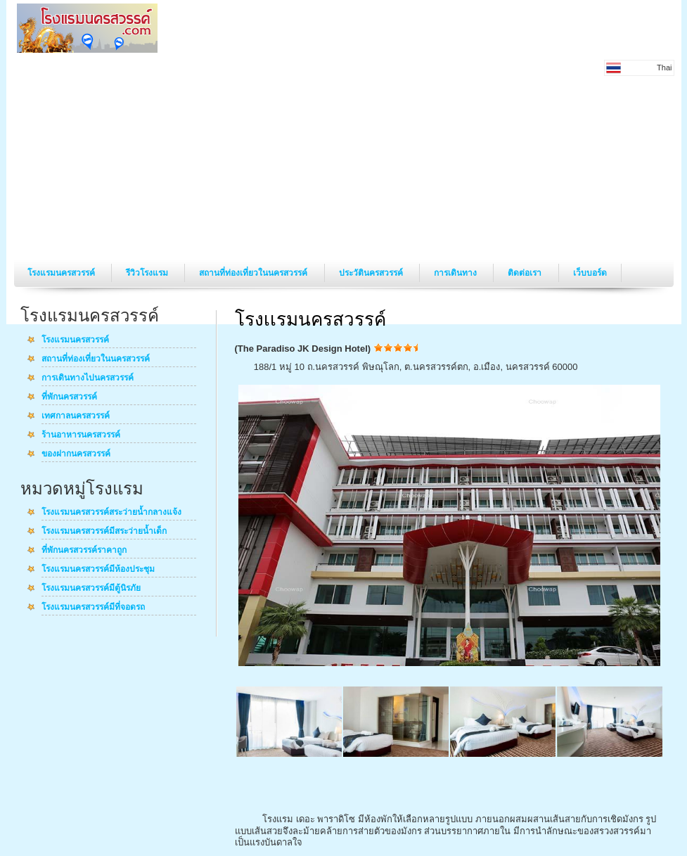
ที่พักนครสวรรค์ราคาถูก (84, 551)
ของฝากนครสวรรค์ (75, 454)
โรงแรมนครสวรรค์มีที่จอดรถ (93, 607)
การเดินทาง (456, 273)
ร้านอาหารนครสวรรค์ (80, 435)
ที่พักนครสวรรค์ (69, 397)
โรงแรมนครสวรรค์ (62, 273)
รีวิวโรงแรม (148, 273)
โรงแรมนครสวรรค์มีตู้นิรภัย (91, 588)
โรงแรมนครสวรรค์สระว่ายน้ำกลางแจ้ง (111, 513)
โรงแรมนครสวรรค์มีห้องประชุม (98, 570)
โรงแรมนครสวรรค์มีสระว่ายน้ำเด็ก (104, 532)
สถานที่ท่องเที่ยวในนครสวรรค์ (254, 273)
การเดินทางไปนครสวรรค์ (87, 378)
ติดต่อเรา (526, 273)
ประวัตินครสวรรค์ (372, 273)
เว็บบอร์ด (590, 273)
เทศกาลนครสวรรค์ (75, 416)
